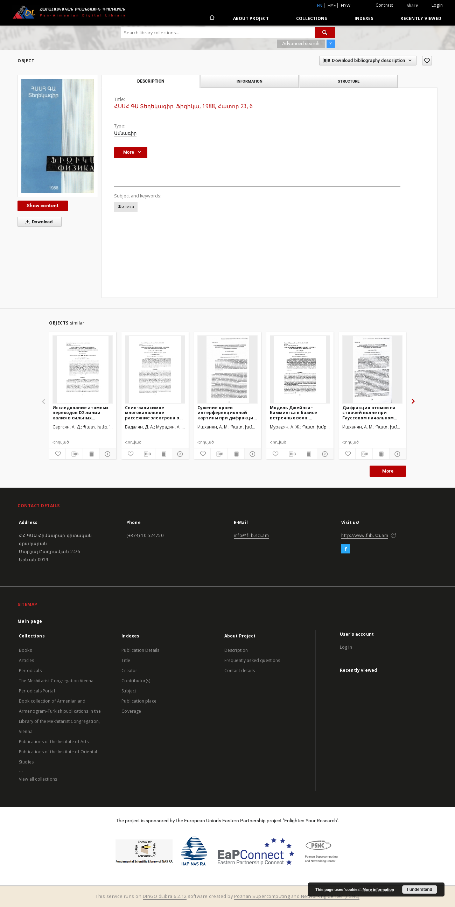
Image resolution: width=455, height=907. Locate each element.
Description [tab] (150, 81)
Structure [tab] (348, 81)
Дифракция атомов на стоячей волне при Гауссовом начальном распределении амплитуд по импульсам (371, 412)
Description (236, 650)
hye (332, 5)
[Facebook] (345, 549)
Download (37, 221)
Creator (129, 671)
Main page (30, 621)
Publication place (138, 701)
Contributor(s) (135, 681)
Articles (26, 660)
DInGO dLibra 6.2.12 (165, 896)
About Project (251, 18)
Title (125, 660)
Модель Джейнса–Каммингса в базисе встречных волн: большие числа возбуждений (293, 412)
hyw (346, 5)
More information (378, 889)
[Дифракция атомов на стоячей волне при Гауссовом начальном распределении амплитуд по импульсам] (372, 369)
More (387, 471)
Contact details (239, 671)
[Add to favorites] (427, 60)
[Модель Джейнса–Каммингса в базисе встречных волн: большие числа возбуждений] (300, 369)
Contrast (384, 5)
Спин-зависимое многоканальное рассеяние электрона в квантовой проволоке (152, 412)
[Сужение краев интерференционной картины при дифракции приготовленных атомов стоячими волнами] (227, 369)
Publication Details (140, 650)
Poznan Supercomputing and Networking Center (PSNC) (296, 896)
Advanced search (301, 43)
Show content (43, 205)
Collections (311, 18)
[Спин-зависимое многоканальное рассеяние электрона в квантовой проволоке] (155, 369)
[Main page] (211, 18)
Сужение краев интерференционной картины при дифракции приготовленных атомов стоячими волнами (227, 412)
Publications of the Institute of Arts (54, 742)
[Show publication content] (91, 454)
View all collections (38, 779)
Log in (346, 647)
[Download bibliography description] (74, 454)
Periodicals (30, 671)
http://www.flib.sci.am (364, 535)
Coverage (131, 711)
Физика (126, 207)
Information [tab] (249, 81)
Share (412, 5)
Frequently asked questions (252, 660)
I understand (419, 889)
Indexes (364, 18)
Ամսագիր (125, 133)
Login (437, 5)
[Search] (325, 32)
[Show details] (107, 454)
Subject (128, 691)
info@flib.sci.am (251, 535)
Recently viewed (420, 18)
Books (25, 650)
